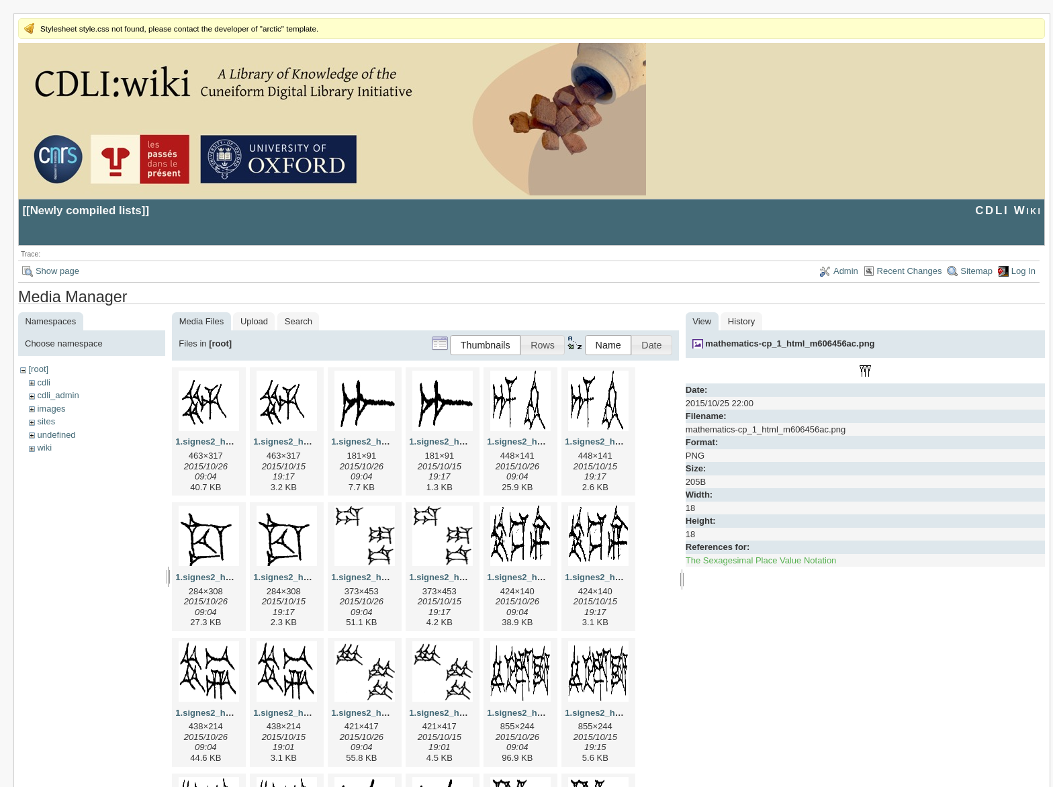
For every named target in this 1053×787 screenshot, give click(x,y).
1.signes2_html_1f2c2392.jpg (547, 713)
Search (298, 321)
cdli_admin (58, 395)
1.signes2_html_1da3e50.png (469, 577)
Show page (57, 271)
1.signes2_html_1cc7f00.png (312, 577)
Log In (1023, 271)
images (51, 409)
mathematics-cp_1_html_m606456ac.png (789, 343)
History (741, 321)
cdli (43, 382)
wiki (44, 448)
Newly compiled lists (86, 210)
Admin (845, 271)
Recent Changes (909, 271)
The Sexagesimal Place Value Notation (761, 560)
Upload (254, 321)
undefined (56, 435)
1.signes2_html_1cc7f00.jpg (233, 577)
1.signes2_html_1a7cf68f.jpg (390, 441)
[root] (38, 369)
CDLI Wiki (1008, 210)
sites (46, 421)
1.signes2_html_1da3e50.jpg (390, 577)
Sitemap (976, 271)
